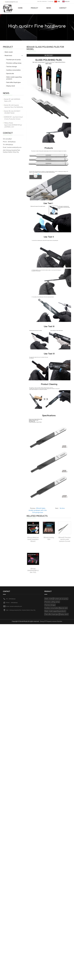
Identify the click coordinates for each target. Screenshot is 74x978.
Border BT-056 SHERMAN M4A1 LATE (12, 100)
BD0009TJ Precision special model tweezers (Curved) (64, 539)
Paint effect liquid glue (13, 82)
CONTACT (62, 8)
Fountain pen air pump (13, 59)
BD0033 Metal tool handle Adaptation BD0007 (33, 539)
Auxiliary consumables (13, 70)
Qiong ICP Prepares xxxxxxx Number (51, 621)
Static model (9, 52)
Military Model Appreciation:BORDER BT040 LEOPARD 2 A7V (13, 125)
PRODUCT (34, 8)
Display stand (10, 86)
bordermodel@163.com (11, 2)
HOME (20, 8)
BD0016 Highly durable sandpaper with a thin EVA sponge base (38, 510)
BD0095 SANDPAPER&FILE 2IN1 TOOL (33, 570)
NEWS (48, 8)
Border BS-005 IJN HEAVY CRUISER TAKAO (12, 112)
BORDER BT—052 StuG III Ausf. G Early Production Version (13, 118)
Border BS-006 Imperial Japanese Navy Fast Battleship (13, 106)
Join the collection (41, 1)
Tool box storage (11, 66)
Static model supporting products (55, 611)
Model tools (8, 55)
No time (62, 508)
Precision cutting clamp (13, 63)
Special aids (10, 73)
